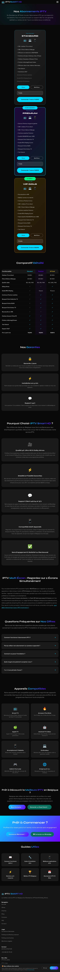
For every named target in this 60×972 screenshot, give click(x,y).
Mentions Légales (6, 930)
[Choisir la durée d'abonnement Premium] (30, 163)
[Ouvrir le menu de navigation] (57, 2)
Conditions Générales (8, 920)
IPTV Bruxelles (6, 948)
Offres (3, 896)
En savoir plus (29, 969)
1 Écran (23, 87)
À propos (4, 906)
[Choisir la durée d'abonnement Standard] (30, 93)
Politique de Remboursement (10, 923)
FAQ (3, 909)
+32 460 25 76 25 (6, 941)
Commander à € (30, 99)
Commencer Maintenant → (17, 823)
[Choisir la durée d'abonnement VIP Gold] (30, 241)
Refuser (45, 968)
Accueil (4, 893)
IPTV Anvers (5, 955)
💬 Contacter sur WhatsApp (42, 823)
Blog (3, 902)
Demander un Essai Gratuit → (39, 796)
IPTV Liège (5, 952)
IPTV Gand (5, 958)
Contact (4, 912)
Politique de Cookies (7, 926)
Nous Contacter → (17, 796)
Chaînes (4, 899)
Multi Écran (37, 87)
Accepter (54, 968)
